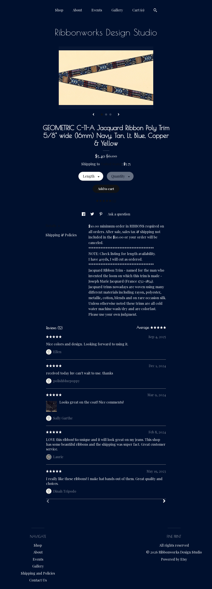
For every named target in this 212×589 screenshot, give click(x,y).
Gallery (117, 10)
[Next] (164, 501)
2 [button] (106, 114)
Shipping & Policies (61, 235)
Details (53, 225)
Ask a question (119, 214)
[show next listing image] (119, 114)
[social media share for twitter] (92, 214)
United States (111, 164)
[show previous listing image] (93, 114)
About (77, 10)
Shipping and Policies (38, 573)
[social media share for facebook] (84, 214)
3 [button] (110, 114)
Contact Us (38, 580)
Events (96, 10)
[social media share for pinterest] (101, 214)
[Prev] (48, 501)
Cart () (138, 10)
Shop (59, 10)
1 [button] (102, 114)
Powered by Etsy (174, 559)
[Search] (155, 10)
